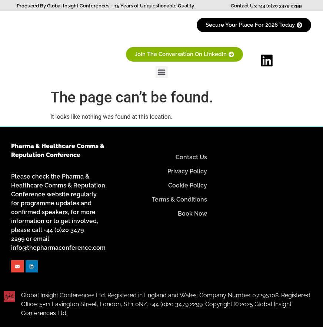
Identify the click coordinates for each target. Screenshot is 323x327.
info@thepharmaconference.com (58, 247)
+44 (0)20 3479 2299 (280, 6)
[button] (162, 72)
